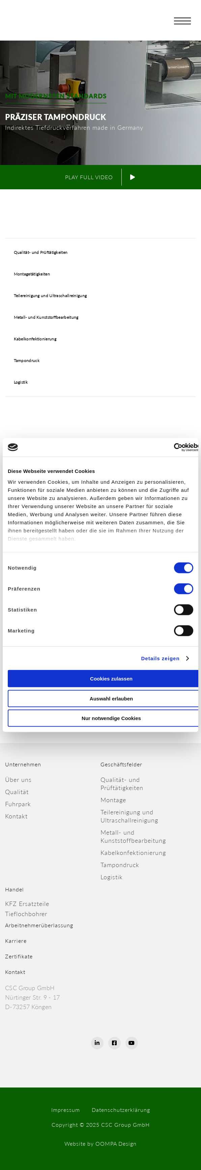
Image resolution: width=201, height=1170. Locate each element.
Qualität (17, 791)
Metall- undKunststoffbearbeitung (133, 836)
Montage (113, 800)
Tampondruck (26, 360)
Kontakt (16, 816)
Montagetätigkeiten (32, 274)
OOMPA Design (116, 1143)
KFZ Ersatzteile (27, 904)
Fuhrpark (18, 804)
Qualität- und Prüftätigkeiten (41, 252)
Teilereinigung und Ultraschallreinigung (50, 295)
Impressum (65, 1109)
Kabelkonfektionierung (35, 338)
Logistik (21, 382)
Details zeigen (160, 658)
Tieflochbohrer (26, 914)
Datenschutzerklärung (121, 1109)
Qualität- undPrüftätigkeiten (121, 783)
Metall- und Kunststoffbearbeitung (46, 317)
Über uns (18, 779)
